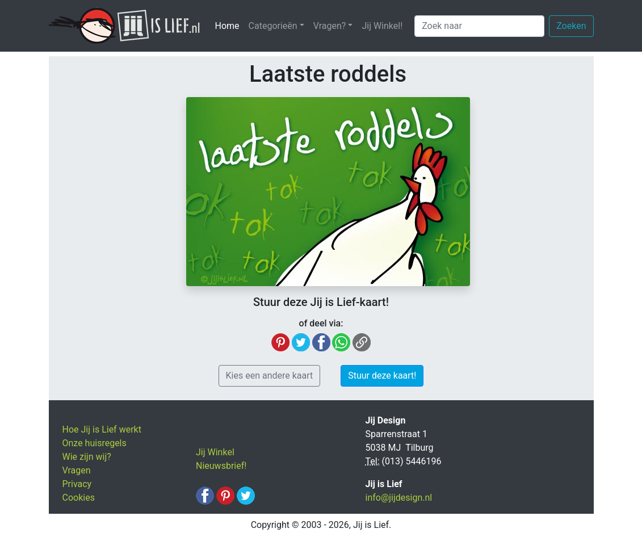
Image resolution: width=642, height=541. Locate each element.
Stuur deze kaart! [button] (382, 375)
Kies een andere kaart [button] (269, 375)
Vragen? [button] (329, 25)
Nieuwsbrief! (221, 465)
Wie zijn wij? (86, 456)
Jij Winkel (215, 452)
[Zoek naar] (479, 26)
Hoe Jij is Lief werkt (101, 429)
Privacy (77, 484)
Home (229, 25)
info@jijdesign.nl (399, 497)
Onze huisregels (94, 443)
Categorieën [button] (273, 25)
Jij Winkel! (382, 25)
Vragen (76, 470)
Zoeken (571, 25)
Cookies (78, 497)
